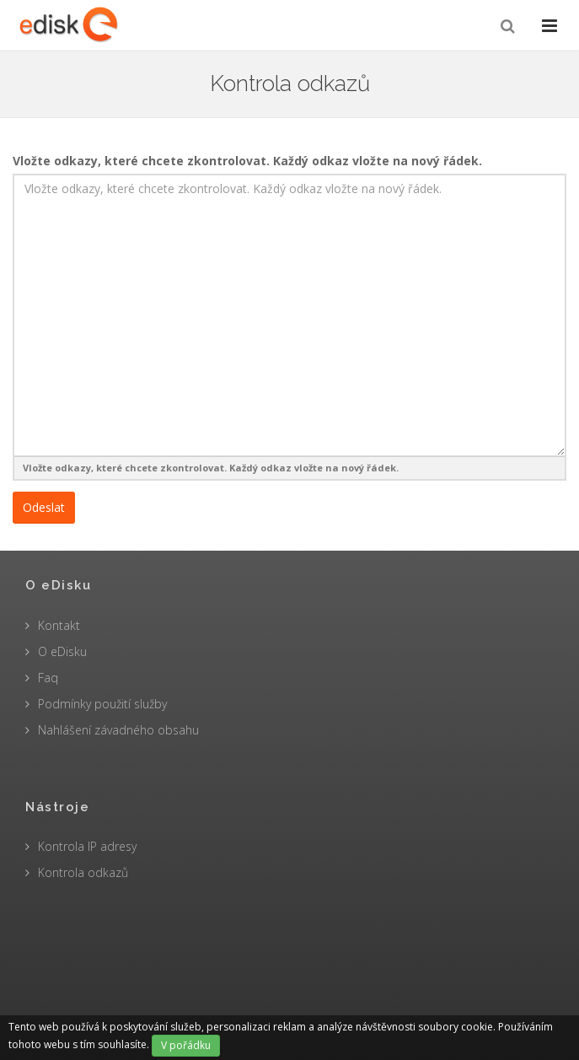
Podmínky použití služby (102, 704)
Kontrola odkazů (83, 872)
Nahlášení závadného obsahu (118, 730)
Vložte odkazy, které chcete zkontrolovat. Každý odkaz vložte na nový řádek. (247, 161)
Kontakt (59, 625)
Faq (48, 678)
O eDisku (62, 651)
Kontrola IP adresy (87, 846)
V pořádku (186, 1045)
